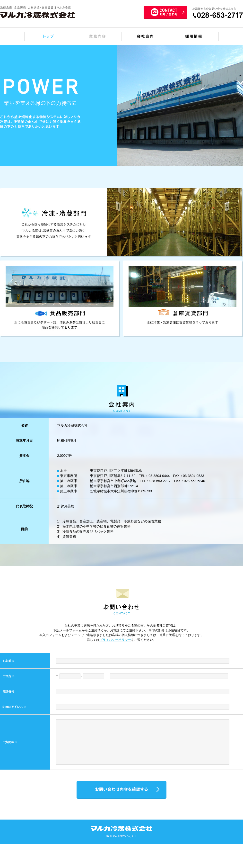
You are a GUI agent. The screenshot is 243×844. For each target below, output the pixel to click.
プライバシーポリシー (115, 640)
